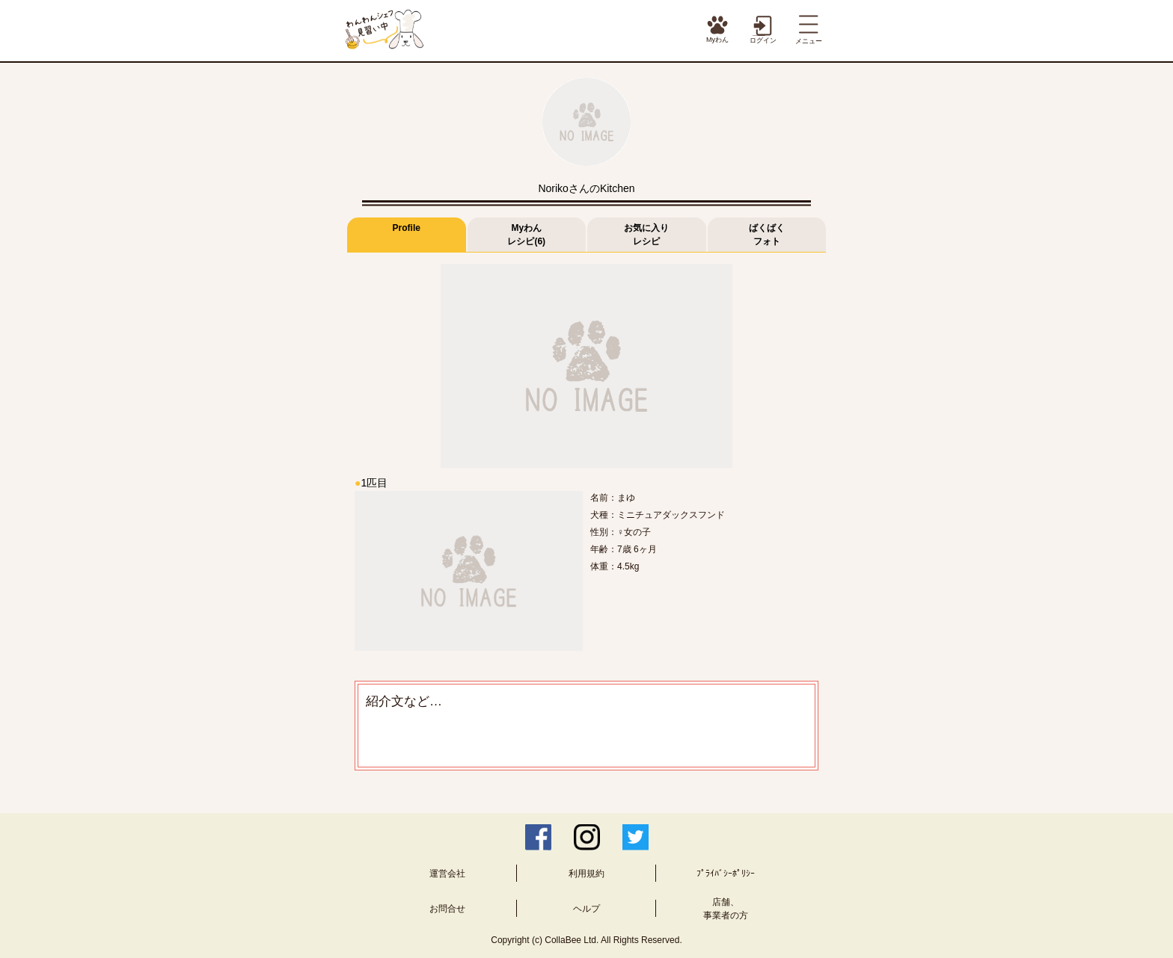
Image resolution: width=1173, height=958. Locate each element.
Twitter (635, 837)
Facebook (538, 837)
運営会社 (447, 873)
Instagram (587, 837)
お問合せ (447, 908)
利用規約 (586, 873)
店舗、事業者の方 (725, 909)
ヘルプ (586, 908)
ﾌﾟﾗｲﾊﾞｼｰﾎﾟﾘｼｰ (725, 873)
